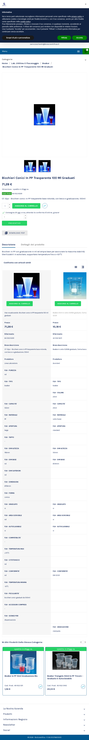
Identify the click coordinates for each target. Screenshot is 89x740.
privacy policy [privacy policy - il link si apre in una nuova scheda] (76, 16)
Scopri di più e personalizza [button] (18, 38)
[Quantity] (13, 216)
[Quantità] (5, 206)
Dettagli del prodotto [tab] (32, 244)
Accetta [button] (79, 38)
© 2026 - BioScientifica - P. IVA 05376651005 (44, 737)
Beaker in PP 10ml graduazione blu (21, 676)
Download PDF (15, 233)
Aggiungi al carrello (26, 206)
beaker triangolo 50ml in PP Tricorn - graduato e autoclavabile (65, 677)
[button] (86, 4)
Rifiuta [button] (64, 38)
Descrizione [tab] (8, 244)
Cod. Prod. (7, 193)
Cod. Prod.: (9, 685)
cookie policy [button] (25, 22)
